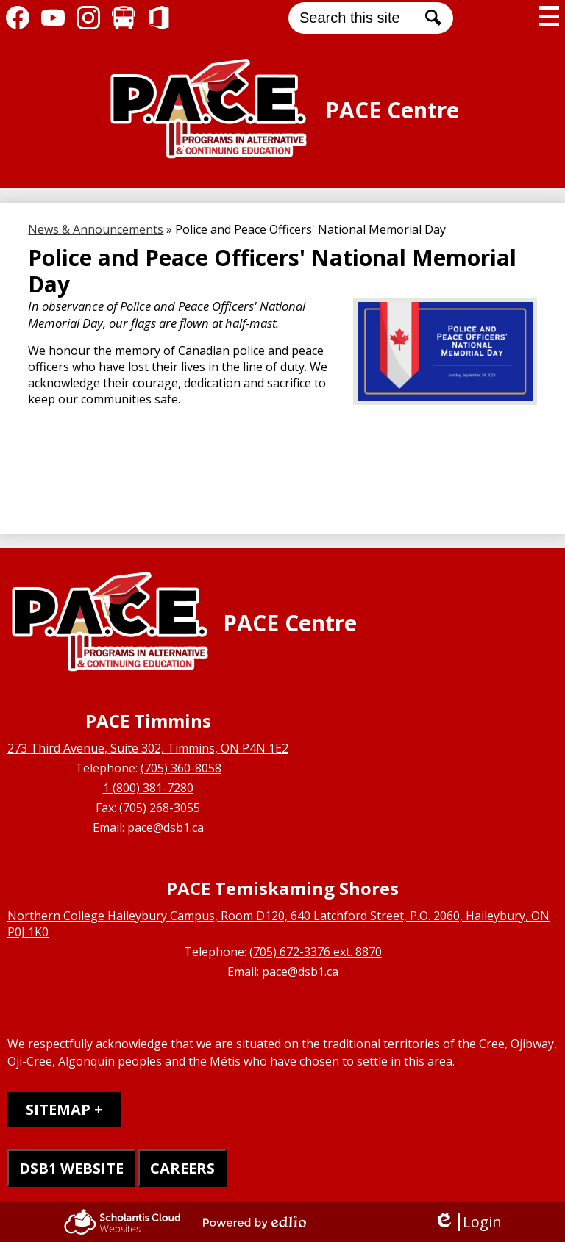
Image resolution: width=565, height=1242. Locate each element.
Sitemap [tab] (58, 1109)
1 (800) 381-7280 (148, 788)
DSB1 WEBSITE (71, 1168)
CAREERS (182, 1168)
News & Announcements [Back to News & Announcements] (95, 229)
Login (467, 1222)
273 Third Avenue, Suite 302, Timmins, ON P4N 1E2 (147, 748)
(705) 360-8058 (181, 768)
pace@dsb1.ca (165, 827)
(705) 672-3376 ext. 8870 (315, 952)
